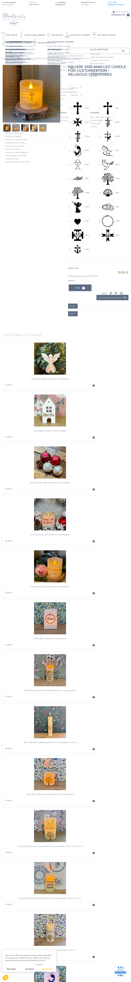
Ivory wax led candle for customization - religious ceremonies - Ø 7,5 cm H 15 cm (107, 639)
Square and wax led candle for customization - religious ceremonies (97, 70)
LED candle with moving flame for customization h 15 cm (107, 535)
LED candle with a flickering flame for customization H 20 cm (65, 484)
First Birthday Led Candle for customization (65, 432)
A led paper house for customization (65, 379)
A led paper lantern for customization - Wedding (23, 795)
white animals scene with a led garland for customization (24, 899)
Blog (104, 293)
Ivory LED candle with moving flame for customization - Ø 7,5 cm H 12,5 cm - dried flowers (65, 744)
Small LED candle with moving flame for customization (107, 484)
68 (50, 748)
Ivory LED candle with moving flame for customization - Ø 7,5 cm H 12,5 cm (23, 535)
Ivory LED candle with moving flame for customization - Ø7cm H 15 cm (65, 535)
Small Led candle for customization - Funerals (107, 899)
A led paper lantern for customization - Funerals (65, 899)
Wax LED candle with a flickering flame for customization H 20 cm (107, 587)
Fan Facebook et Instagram (112, 297)
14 (8, 385)
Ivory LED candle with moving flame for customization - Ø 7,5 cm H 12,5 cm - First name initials (24, 744)
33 (8, 437)
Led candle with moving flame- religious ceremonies (23, 691)
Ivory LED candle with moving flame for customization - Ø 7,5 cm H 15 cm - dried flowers (107, 744)
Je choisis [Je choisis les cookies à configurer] (29, 969)
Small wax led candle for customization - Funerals (65, 951)
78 (92, 748)
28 (50, 696)
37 (50, 541)
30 (50, 489)
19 (92, 489)
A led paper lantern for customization (107, 431)
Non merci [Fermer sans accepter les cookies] (11, 969)
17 (8, 489)
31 (92, 696)
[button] (5, 978)
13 (50, 385)
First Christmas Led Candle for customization (23, 432)
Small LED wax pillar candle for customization (107, 380)
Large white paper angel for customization (23, 380)
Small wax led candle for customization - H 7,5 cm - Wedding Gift (23, 847)
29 (8, 541)
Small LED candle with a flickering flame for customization (23, 484)
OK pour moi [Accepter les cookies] (47, 969)
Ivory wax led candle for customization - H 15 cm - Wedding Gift (107, 847)
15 (92, 385)
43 (92, 541)
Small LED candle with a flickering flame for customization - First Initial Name (107, 691)
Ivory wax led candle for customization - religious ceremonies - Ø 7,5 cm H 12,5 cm (65, 640)
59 (8, 904)
